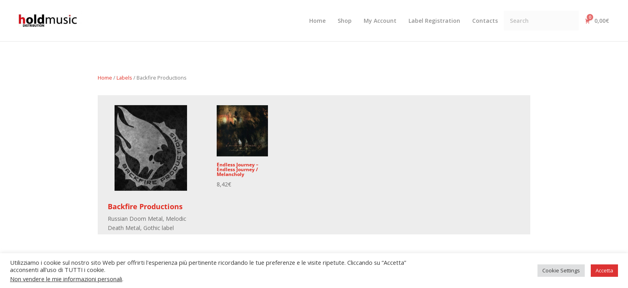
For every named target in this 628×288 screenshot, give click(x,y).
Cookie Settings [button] (561, 270)
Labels (124, 77)
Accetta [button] (604, 270)
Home (105, 77)
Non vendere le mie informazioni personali (66, 279)
